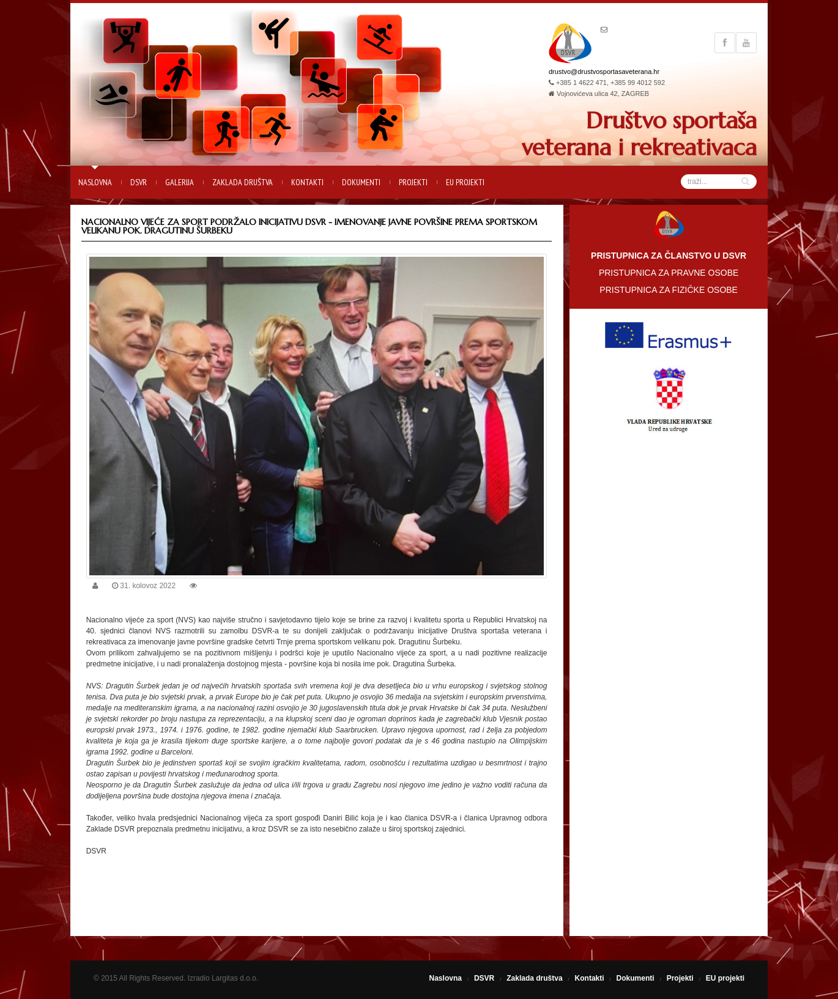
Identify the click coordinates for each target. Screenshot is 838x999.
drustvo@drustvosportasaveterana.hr (604, 71)
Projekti (413, 182)
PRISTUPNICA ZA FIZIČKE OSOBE (668, 290)
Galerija (179, 182)
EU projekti (465, 182)
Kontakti (307, 182)
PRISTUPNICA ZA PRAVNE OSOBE (668, 273)
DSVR (138, 182)
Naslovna (95, 182)
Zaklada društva (242, 182)
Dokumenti (361, 182)
